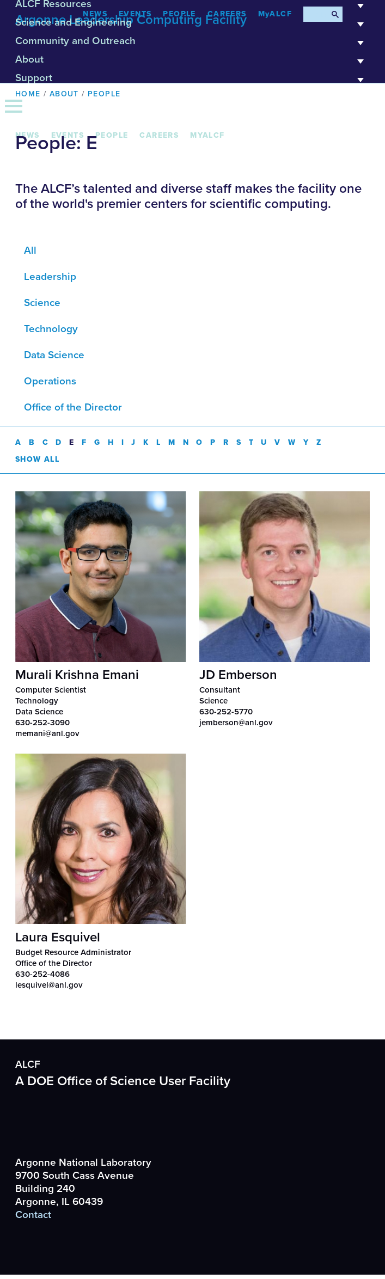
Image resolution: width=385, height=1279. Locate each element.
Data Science (54, 355)
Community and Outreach (192, 44)
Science (42, 303)
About (192, 63)
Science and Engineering (192, 26)
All (30, 250)
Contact (33, 1215)
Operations (50, 381)
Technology (51, 329)
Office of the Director (73, 407)
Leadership (50, 277)
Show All (37, 458)
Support (192, 81)
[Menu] (13, 106)
